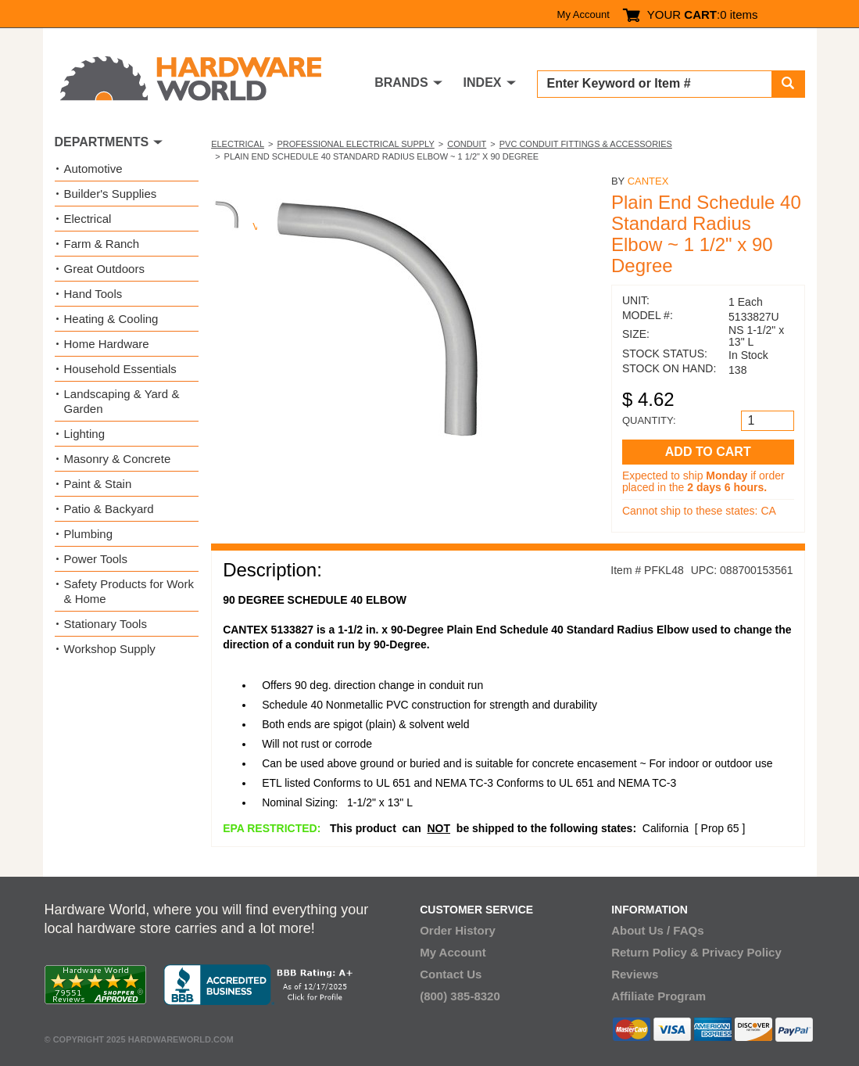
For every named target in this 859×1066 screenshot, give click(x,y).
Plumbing (88, 533)
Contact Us (450, 974)
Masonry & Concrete (117, 458)
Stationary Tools (105, 623)
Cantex (648, 181)
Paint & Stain (98, 483)
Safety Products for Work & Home (129, 591)
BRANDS (401, 82)
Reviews (634, 974)
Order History (458, 930)
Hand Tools (93, 293)
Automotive (93, 168)
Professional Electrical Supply (355, 144)
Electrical (237, 144)
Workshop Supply (110, 648)
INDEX (483, 82)
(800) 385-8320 (460, 996)
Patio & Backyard (109, 508)
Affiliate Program (658, 996)
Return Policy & (655, 952)
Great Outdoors (104, 268)
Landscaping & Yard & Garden (122, 401)
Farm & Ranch (102, 243)
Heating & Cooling (111, 318)
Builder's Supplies (110, 193)
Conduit (466, 144)
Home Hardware (106, 343)
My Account (583, 14)
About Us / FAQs (657, 930)
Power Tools (95, 558)
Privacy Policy (742, 952)
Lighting (85, 433)
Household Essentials (120, 368)
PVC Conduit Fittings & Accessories (585, 144)
